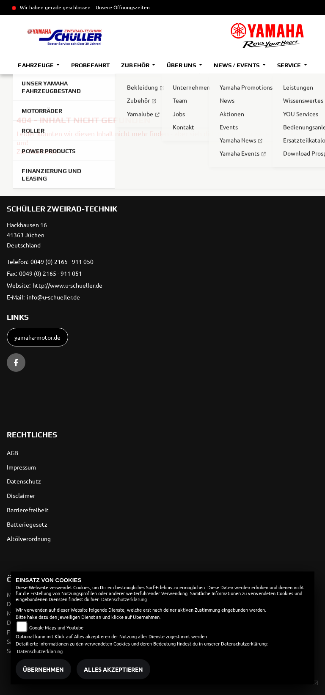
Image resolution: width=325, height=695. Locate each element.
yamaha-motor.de (37, 337)
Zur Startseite (37, 151)
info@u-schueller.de (53, 297)
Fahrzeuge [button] (36, 65)
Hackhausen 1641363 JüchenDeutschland (27, 235)
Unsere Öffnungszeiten (123, 7)
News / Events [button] (237, 65)
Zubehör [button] (135, 65)
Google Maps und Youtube (56, 627)
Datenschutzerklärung (124, 599)
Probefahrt (90, 65)
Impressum (21, 467)
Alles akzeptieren (113, 669)
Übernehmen (43, 669)
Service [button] (289, 65)
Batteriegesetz (27, 524)
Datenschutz (24, 481)
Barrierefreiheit (28, 510)
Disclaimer (21, 495)
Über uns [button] (182, 65)
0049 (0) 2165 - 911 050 (62, 261)
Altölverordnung (29, 538)
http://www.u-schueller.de (67, 285)
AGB (12, 452)
